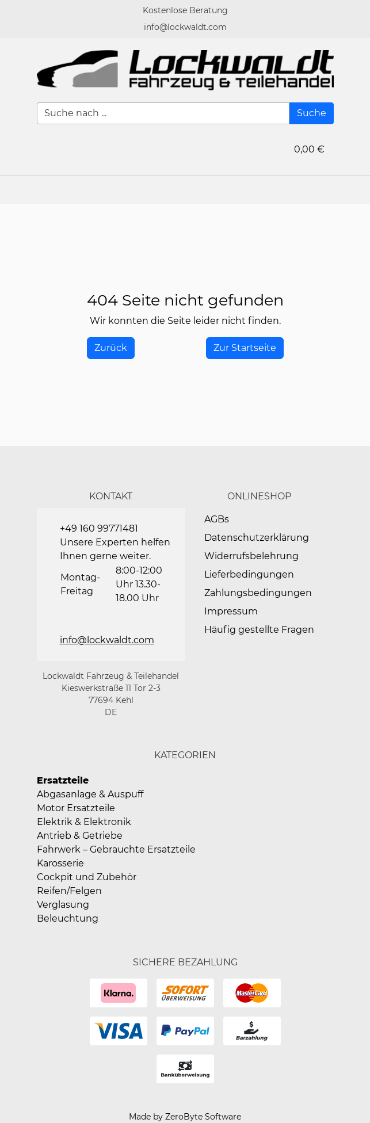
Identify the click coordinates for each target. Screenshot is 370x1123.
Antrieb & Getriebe (80, 835)
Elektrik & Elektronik (84, 821)
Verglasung (63, 904)
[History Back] (111, 348)
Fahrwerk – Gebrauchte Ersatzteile (116, 849)
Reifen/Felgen (69, 890)
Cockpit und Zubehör (86, 877)
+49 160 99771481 (99, 528)
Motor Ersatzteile (76, 808)
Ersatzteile (63, 780)
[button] (355, 189)
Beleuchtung (67, 918)
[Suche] (311, 113)
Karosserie (60, 863)
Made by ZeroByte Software (185, 1116)
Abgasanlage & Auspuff (90, 794)
